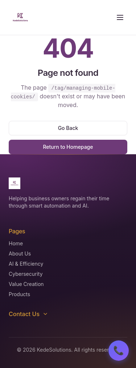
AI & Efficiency (26, 264)
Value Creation (26, 284)
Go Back (68, 128)
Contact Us (28, 314)
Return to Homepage (68, 147)
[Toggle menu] (120, 17)
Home (16, 243)
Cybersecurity (26, 274)
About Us (20, 253)
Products (19, 294)
